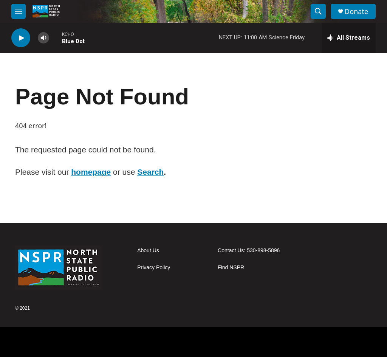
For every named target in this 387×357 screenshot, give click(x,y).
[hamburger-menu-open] (18, 11)
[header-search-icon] (318, 11)
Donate (356, 12)
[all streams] (349, 38)
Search (150, 172)
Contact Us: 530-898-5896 (249, 250)
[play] (21, 38)
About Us (148, 250)
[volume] (43, 38)
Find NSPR (231, 267)
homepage (91, 172)
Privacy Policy (153, 267)
